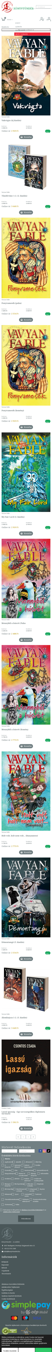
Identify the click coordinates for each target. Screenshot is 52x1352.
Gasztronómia (28, 1170)
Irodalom (8, 1179)
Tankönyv (38, 1194)
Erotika (37, 1165)
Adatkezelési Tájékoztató (11, 1287)
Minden (7, 1159)
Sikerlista (19, 41)
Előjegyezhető (21, 38)
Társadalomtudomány (12, 1199)
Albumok (28, 1162)
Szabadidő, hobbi (28, 1195)
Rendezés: (5, 27)
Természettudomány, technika (39, 1200)
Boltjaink (5, 1262)
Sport (16, 1194)
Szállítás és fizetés (22, 45)
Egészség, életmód (17, 1166)
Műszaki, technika (30, 1185)
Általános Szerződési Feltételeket (32, 1210)
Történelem (8, 1204)
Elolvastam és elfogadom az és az (24, 1211)
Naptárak (40, 1184)
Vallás (17, 1204)
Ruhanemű (8, 1194)
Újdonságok (20, 30)
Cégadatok (5, 1271)
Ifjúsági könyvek (34, 1174)
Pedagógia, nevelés (33, 1190)
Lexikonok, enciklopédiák (38, 1180)
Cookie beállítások (8, 1299)
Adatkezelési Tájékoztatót (11, 1212)
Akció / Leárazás (21, 34)
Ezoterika (8, 1170)
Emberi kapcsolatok (28, 1166)
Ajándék (18, 27)
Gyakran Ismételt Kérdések (11, 1296)
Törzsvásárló (20, 52)
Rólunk (4, 1268)
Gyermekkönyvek (42, 1170)
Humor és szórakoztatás (23, 1174)
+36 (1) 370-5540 (9, 1248)
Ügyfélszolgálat (7, 1290)
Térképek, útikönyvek (26, 1200)
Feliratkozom (26, 1219)
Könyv (17, 23)
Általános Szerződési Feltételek (13, 1284)
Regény (42, 1189)
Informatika (44, 1173)
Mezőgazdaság (19, 1184)
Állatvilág (38, 1162)
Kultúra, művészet (27, 1180)
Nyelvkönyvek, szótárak (21, 1190)
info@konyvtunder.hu (11, 1251)
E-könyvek (7, 1166)
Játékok (16, 1179)
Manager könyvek (8, 1185)
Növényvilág (9, 1189)
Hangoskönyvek (10, 1173)
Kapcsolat (19, 49)
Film (15, 1170)
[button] (7, 18)
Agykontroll (9, 1162)
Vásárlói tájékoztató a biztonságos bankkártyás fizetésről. (26, 1325)
